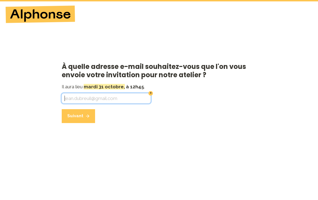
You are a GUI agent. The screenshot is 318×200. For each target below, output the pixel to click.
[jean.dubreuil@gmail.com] (106, 98)
